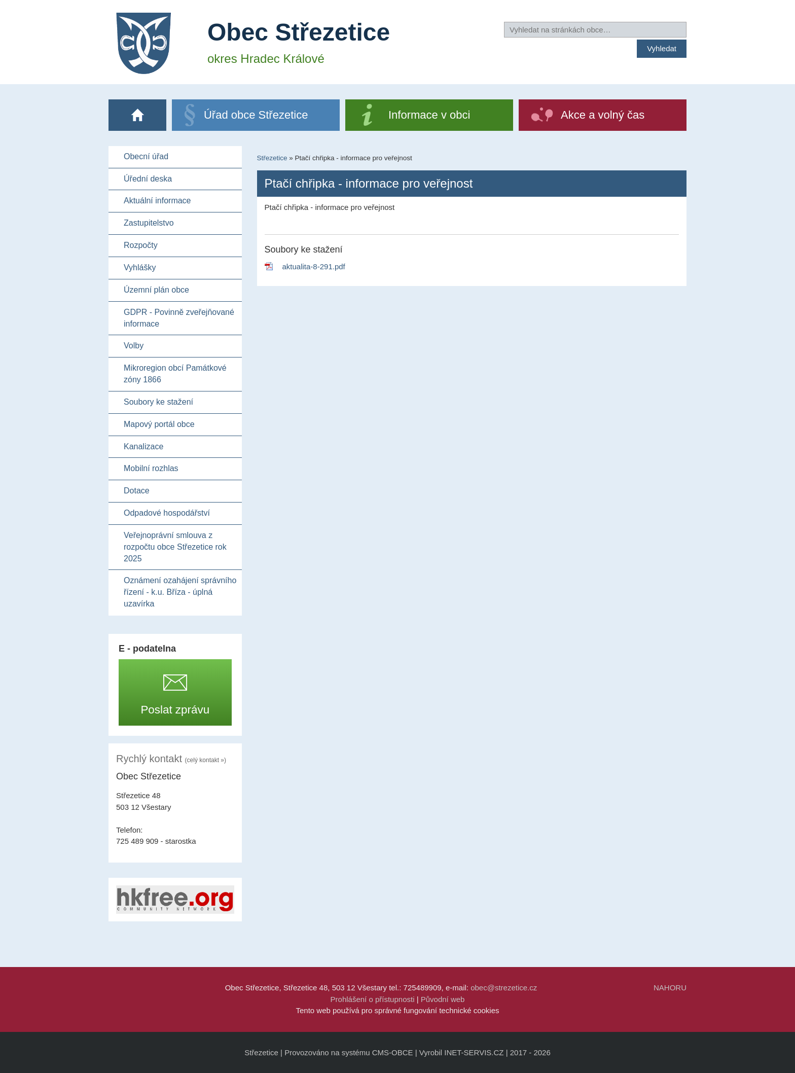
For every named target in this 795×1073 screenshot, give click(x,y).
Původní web (443, 999)
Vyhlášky (140, 267)
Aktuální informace (157, 200)
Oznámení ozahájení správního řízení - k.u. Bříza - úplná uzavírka (180, 592)
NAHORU (670, 987)
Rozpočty (141, 245)
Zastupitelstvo (149, 223)
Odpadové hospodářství (167, 513)
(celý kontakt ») (205, 760)
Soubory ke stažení (158, 402)
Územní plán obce (156, 289)
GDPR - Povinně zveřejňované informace (179, 318)
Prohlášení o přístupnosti (373, 999)
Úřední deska (148, 178)
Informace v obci (429, 115)
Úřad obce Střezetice (256, 115)
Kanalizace (143, 446)
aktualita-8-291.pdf (313, 266)
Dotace (137, 490)
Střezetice (272, 158)
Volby (133, 345)
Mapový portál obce (159, 424)
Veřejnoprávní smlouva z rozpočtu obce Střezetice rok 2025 (175, 547)
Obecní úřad (146, 156)
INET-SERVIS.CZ (473, 1052)
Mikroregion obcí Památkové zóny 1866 (175, 374)
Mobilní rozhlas (151, 468)
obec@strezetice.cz (504, 987)
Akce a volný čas (602, 115)
